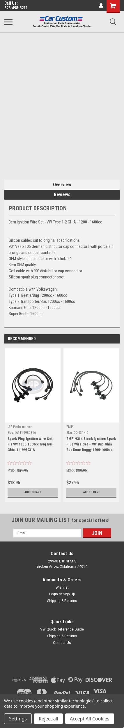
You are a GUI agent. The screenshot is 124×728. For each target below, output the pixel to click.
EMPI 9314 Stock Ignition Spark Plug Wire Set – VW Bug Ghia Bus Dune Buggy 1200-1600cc (91, 444)
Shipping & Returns (62, 601)
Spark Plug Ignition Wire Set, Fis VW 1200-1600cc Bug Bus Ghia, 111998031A (30, 444)
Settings (18, 718)
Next (115, 339)
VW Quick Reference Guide (62, 629)
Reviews (62, 194)
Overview (62, 184)
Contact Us (62, 643)
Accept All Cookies (89, 718)
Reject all (48, 718)
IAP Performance (20, 427)
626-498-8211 (16, 8)
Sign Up (69, 594)
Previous (107, 339)
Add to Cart (32, 492)
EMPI (70, 427)
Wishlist (62, 587)
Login (53, 594)
